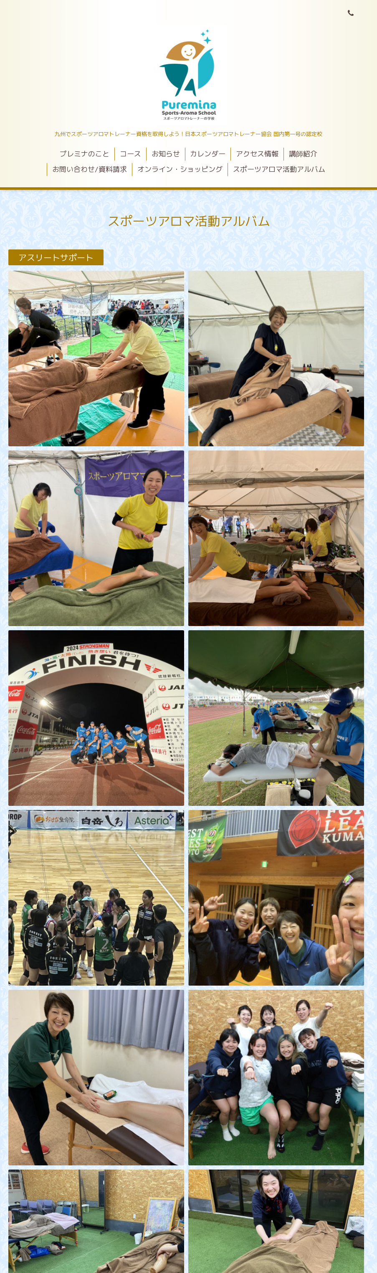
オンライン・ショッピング (180, 169)
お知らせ (166, 153)
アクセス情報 (257, 153)
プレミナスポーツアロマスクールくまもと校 (188, 1224)
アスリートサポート (56, 257)
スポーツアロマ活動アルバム (279, 169)
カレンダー (207, 153)
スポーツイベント (51, 527)
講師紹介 (303, 153)
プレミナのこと (84, 153)
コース (130, 153)
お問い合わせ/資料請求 (89, 169)
